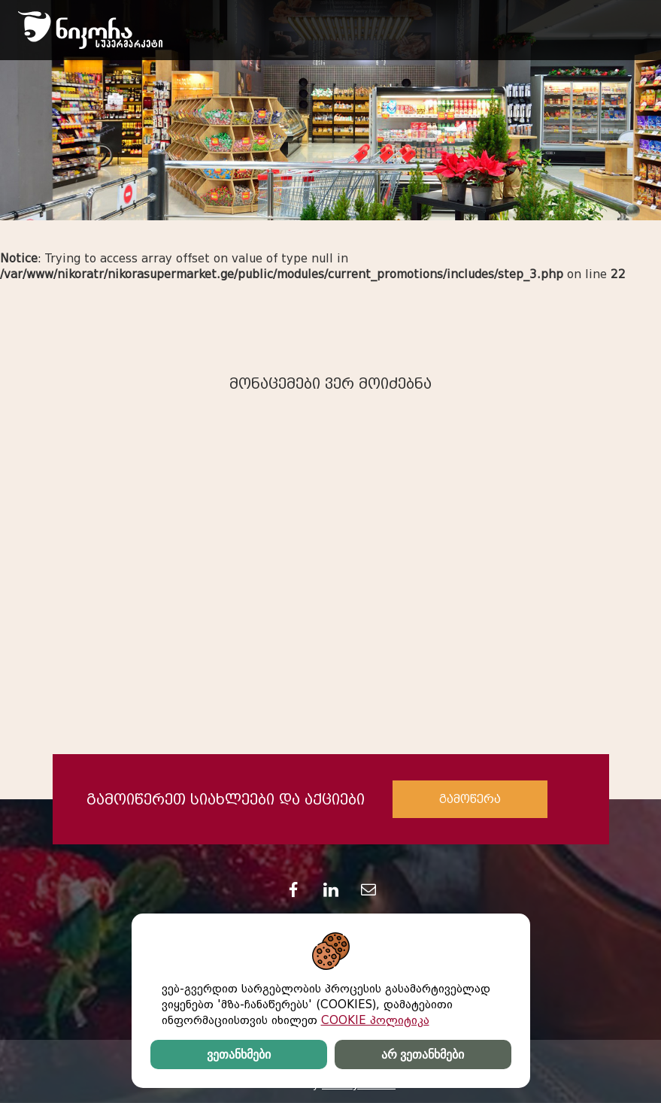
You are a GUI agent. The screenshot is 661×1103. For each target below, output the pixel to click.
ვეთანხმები (239, 1054)
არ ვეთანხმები (422, 1054)
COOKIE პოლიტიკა (375, 1020)
